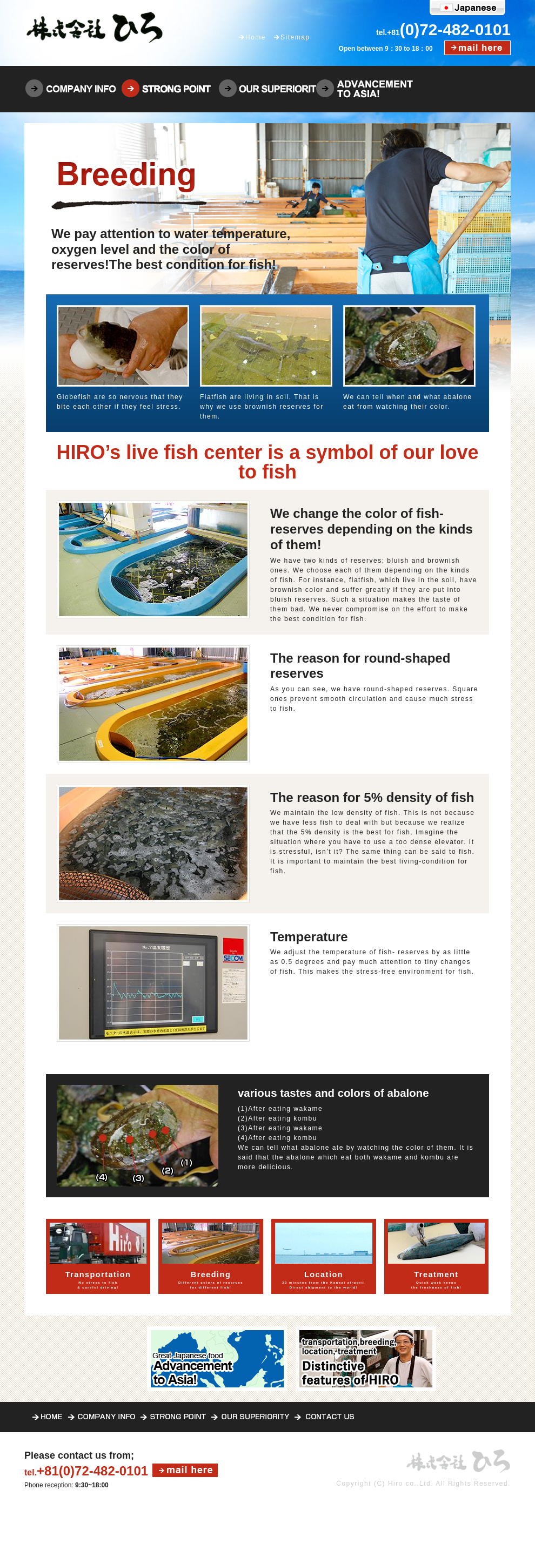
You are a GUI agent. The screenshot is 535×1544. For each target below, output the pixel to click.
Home (255, 37)
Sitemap (295, 37)
